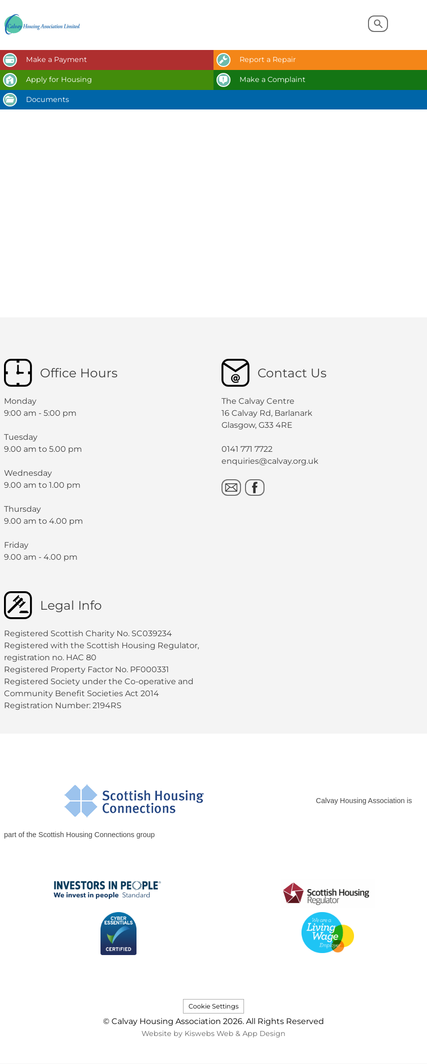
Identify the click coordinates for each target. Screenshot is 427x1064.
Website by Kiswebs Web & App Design (214, 1033)
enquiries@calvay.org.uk (270, 461)
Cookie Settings (213, 1006)
